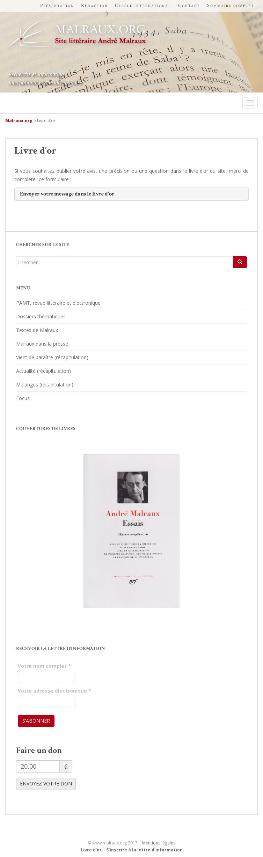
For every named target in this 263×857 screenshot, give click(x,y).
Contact (189, 5)
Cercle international (143, 5)
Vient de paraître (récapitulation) (52, 357)
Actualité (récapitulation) (43, 371)
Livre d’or (91, 850)
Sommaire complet (230, 5)
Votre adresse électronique (54, 690)
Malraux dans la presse (42, 343)
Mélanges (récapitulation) (44, 384)
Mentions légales (158, 843)
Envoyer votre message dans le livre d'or (67, 194)
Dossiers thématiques (41, 316)
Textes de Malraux (37, 330)
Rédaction (94, 5)
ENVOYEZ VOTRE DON (46, 783)
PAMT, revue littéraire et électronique (58, 303)
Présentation (57, 5)
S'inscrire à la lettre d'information (144, 850)
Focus (23, 398)
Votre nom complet (44, 666)
